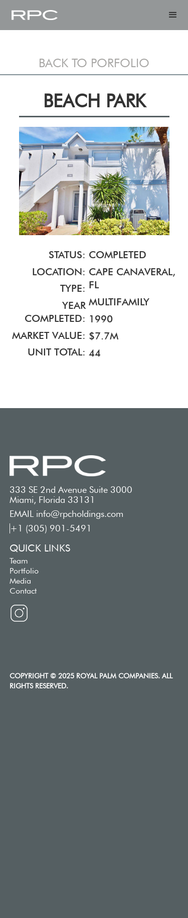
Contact (23, 591)
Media (20, 581)
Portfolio (24, 571)
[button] (173, 15)
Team (19, 561)
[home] (35, 15)
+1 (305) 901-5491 (51, 528)
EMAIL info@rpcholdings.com (66, 514)
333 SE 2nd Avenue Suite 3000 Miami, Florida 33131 (71, 495)
